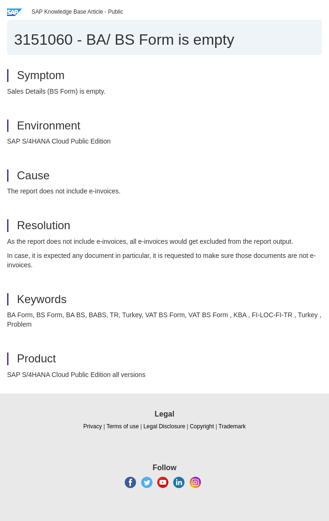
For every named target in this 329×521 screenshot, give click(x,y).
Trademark (232, 426)
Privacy (92, 426)
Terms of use (122, 426)
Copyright (202, 426)
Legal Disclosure (164, 426)
